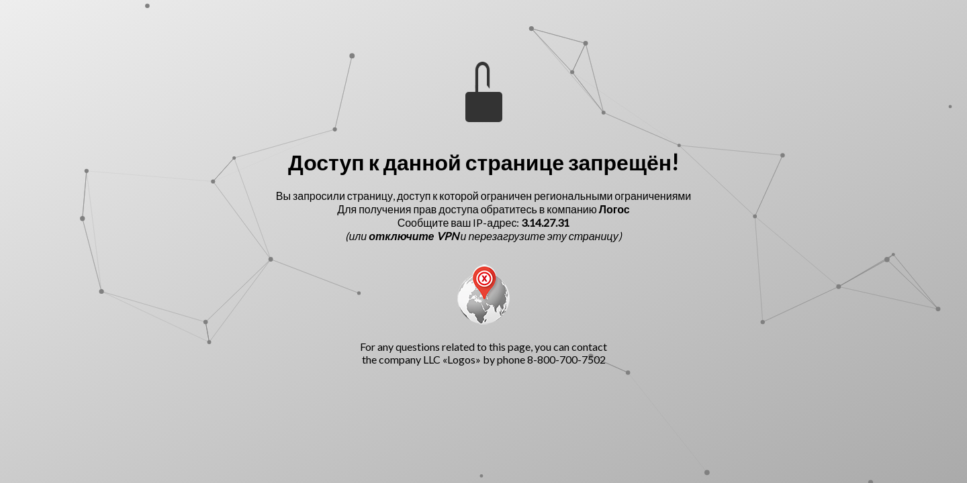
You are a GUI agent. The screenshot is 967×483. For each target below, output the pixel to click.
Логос (614, 209)
